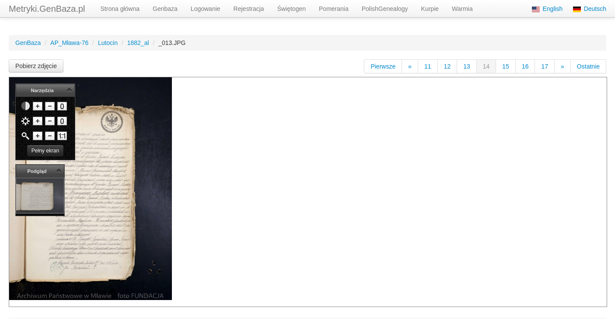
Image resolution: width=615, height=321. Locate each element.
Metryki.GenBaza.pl (47, 9)
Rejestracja (249, 8)
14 (486, 66)
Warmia (462, 8)
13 (466, 66)
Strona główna (120, 8)
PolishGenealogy (385, 8)
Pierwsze (382, 66)
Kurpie (430, 8)
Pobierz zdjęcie (36, 65)
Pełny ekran (45, 151)
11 (427, 66)
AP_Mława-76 (69, 42)
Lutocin (108, 42)
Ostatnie (588, 66)
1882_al (138, 42)
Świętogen (291, 8)
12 (447, 66)
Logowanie (205, 8)
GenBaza (28, 42)
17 (544, 66)
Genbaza (165, 8)
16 (525, 66)
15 (505, 66)
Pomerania (334, 8)
